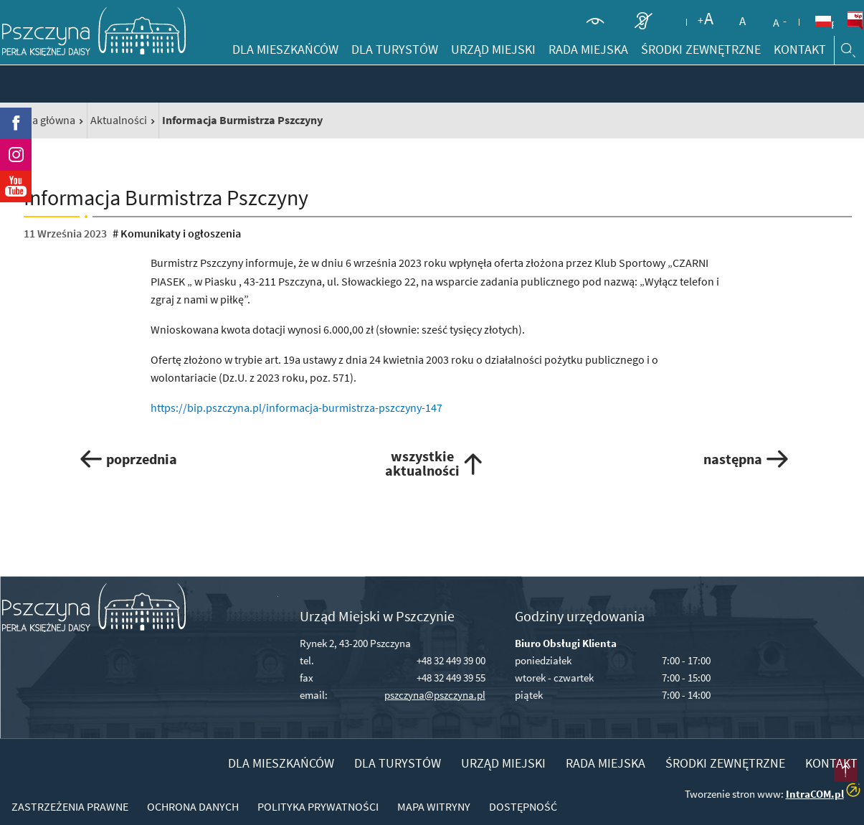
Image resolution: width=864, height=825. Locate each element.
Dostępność (523, 806)
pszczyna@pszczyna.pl (434, 695)
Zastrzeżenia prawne (69, 806)
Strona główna (40, 120)
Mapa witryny (433, 806)
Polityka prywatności (318, 806)
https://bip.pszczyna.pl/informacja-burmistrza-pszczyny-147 (296, 407)
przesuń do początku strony (823, 784)
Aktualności (118, 120)
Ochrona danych (193, 806)
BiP (855, 20)
